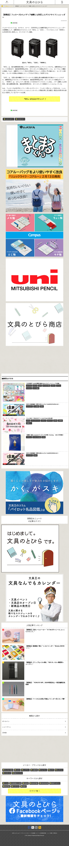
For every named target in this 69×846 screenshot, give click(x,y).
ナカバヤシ (43, 770)
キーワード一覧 (34, 791)
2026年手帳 (34, 783)
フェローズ (19, 119)
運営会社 (55, 833)
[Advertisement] (34, 360)
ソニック (58, 385)
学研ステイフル (18, 773)
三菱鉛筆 (60, 420)
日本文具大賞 (44, 783)
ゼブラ (51, 770)
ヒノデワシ (26, 770)
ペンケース (16, 786)
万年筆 (55, 420)
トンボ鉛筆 (36, 406)
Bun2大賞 (6, 786)
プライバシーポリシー (25, 833)
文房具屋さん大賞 (16, 783)
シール (6, 783)
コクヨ (40, 385)
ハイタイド (29, 388)
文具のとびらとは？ (16, 833)
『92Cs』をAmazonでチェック (33, 99)
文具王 (41, 406)
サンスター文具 (46, 385)
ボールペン (50, 420)
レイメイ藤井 (36, 388)
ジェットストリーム (35, 420)
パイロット (43, 420)
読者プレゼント (55, 783)
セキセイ (53, 385)
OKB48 (26, 783)
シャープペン (29, 406)
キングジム (29, 385)
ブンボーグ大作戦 (36, 437)
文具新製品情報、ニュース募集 (46, 833)
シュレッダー (8, 119)
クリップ (35, 385)
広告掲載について (35, 833)
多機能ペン (29, 423)
